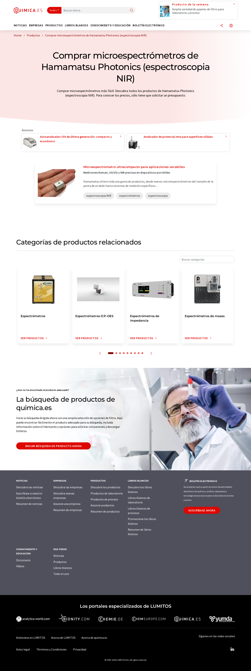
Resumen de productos (105, 511)
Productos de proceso (104, 499)
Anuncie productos (102, 505)
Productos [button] (54, 25)
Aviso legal (23, 649)
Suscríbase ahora (201, 510)
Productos (60, 562)
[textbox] (207, 259)
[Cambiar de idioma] (231, 26)
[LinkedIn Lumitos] (232, 649)
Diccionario (23, 560)
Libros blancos (62, 568)
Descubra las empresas (67, 487)
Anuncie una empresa (66, 504)
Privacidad (79, 649)
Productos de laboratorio (107, 493)
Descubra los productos (105, 487)
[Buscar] (131, 10)
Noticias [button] (20, 25)
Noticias (58, 556)
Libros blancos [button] (76, 25)
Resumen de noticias (29, 504)
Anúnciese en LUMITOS (30, 637)
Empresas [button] (36, 25)
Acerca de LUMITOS (63, 637)
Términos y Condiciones (51, 649)
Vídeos (20, 566)
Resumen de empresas (67, 510)
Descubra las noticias (29, 487)
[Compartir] (221, 26)
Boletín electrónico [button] (148, 25)
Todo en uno (61, 574)
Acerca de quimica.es (94, 637)
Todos (53, 10)
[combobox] (207, 259)
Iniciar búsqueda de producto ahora (53, 446)
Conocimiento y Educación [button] (110, 25)
